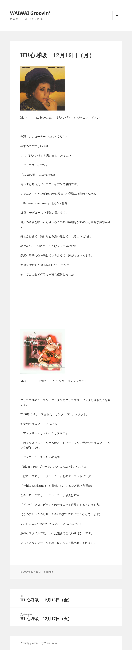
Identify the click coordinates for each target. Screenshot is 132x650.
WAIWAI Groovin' (30, 13)
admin (49, 571)
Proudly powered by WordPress (38, 643)
